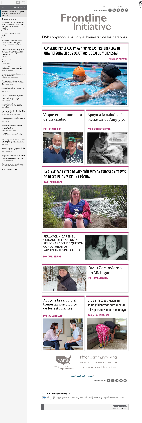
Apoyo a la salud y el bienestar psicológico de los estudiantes (13, 105)
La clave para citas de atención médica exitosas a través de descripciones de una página (13, 43)
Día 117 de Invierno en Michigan (13, 135)
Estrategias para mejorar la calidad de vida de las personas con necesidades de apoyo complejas (13, 157)
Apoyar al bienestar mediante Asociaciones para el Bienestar (13, 68)
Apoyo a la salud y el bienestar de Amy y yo (13, 89)
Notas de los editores (9, 19)
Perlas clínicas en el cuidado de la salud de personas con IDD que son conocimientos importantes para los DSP (13, 52)
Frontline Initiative (19, 8)
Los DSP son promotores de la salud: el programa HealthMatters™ (13, 127)
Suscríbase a (84, 376)
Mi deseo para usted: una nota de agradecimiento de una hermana (13, 82)
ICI (3, 8)
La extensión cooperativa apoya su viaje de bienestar (13, 75)
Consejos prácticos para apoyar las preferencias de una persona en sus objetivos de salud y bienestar (13, 141)
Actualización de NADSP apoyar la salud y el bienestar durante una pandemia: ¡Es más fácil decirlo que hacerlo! (13, 26)
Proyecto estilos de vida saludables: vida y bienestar (13, 112)
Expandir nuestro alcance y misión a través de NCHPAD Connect (13, 149)
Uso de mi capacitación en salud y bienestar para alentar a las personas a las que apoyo (13, 97)
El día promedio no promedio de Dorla (13, 61)
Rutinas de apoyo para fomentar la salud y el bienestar (13, 119)
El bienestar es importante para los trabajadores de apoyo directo (13, 165)
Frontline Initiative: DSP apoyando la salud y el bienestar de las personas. (13, 13)
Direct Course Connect (9, 169)
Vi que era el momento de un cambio (13, 35)
